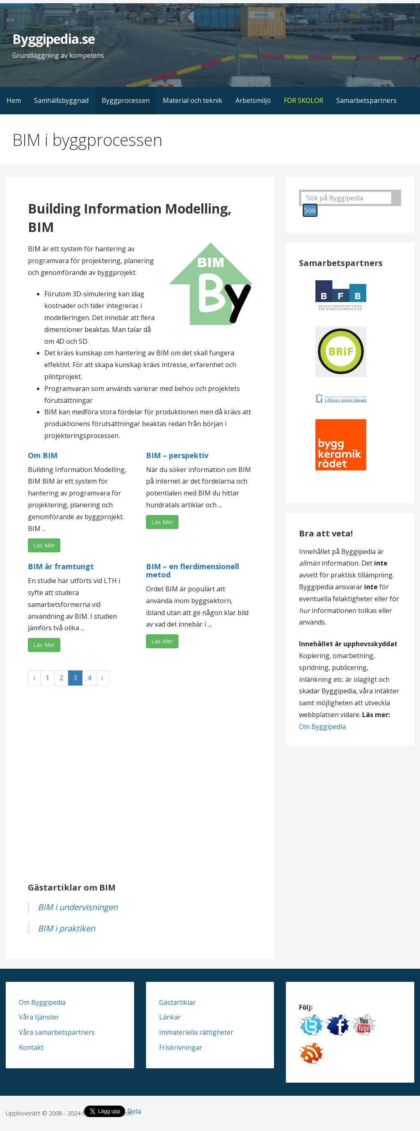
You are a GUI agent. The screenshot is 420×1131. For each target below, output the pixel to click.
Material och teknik (192, 100)
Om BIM (42, 455)
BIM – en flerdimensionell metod (192, 570)
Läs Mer (44, 545)
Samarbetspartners (366, 100)
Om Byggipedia (322, 726)
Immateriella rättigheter (196, 1032)
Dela (134, 1111)
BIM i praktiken (66, 928)
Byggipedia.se (53, 39)
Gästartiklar (177, 1002)
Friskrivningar (180, 1047)
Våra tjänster (39, 1017)
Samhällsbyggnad (61, 100)
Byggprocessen (126, 100)
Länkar (170, 1017)
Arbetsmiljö (253, 100)
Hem (14, 100)
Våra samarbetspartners (57, 1032)
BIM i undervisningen (78, 907)
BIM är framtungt (61, 566)
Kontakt (31, 1047)
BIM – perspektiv (177, 455)
